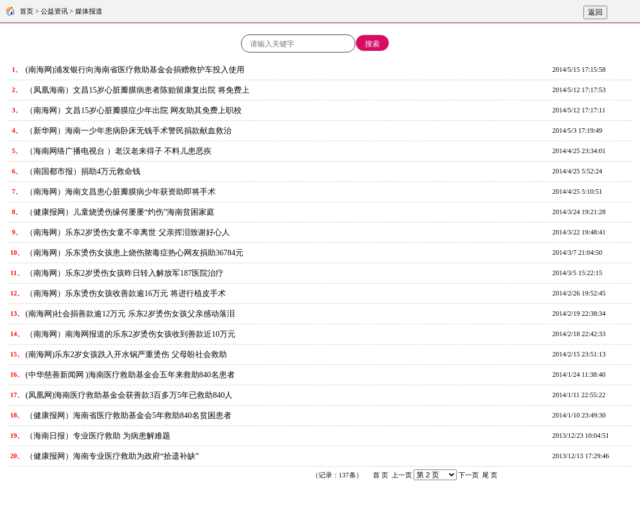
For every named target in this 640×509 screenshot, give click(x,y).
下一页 (468, 475)
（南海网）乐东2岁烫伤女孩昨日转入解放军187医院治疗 (124, 273)
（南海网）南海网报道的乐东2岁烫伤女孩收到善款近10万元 (130, 334)
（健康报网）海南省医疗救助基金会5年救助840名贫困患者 (128, 415)
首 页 (380, 475)
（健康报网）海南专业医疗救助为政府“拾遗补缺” (112, 456)
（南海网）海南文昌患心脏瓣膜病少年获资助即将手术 (120, 192)
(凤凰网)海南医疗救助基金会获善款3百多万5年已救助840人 (129, 395)
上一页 (402, 475)
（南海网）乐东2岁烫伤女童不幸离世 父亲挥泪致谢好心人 (127, 232)
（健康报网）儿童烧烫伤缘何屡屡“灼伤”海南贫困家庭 (119, 212)
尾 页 (489, 475)
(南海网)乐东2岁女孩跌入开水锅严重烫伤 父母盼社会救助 (126, 354)
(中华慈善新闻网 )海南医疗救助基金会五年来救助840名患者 (130, 375)
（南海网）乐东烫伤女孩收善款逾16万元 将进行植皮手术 (125, 293)
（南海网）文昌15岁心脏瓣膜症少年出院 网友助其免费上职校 (133, 110)
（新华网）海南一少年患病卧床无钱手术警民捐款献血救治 (128, 131)
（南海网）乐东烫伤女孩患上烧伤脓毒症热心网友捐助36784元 (134, 253)
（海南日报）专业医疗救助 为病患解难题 (97, 436)
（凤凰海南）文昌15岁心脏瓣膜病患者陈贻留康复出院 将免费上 (137, 90)
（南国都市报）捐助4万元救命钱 (82, 171)
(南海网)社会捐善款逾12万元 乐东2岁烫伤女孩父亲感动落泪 (130, 314)
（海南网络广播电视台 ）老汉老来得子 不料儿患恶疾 (118, 151)
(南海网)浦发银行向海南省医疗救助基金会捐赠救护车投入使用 (134, 70)
